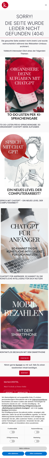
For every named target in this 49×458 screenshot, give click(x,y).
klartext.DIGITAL (11, 382)
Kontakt (19, 365)
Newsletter (23, 392)
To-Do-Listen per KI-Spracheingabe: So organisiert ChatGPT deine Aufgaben (20, 126)
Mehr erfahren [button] (24, 448)
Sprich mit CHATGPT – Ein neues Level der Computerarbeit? (21, 201)
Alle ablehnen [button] (13, 453)
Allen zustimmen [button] (36, 453)
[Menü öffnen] (46, 5)
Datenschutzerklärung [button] (39, 399)
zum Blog (24, 358)
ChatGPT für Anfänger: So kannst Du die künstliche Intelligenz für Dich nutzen (21, 277)
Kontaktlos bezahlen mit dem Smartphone (22, 352)
